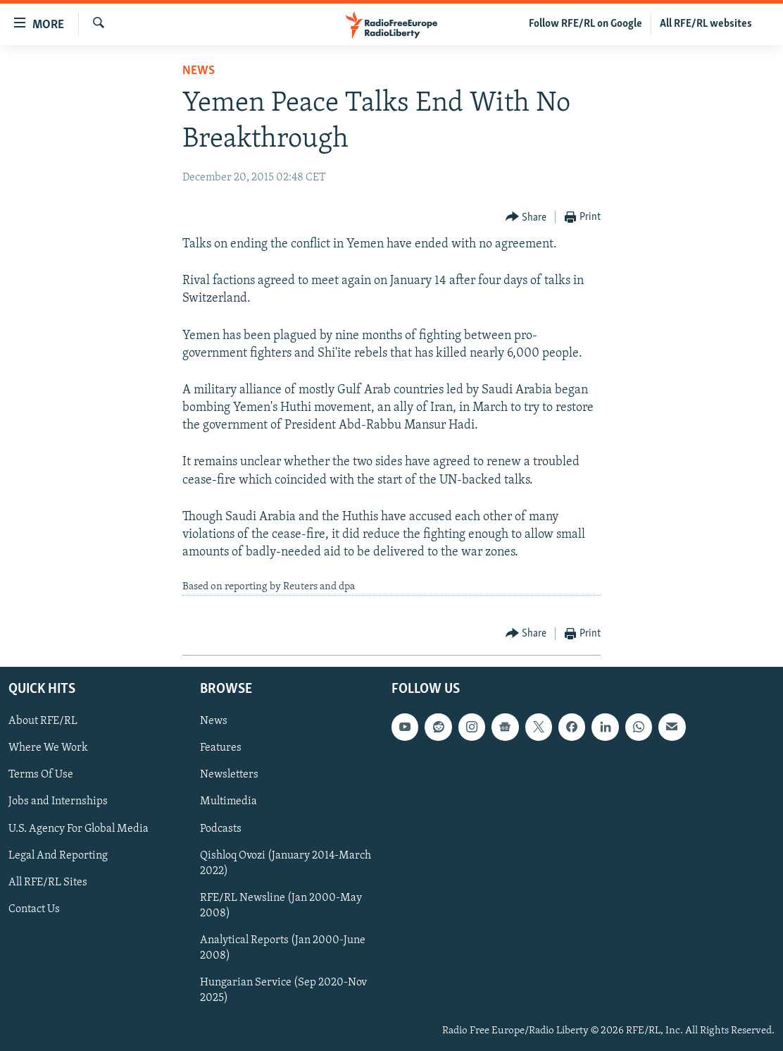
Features (221, 748)
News (198, 71)
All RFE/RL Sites (47, 882)
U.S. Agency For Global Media (78, 828)
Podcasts (221, 828)
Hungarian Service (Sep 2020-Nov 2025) (283, 990)
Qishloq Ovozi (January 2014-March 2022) (285, 863)
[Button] (526, 217)
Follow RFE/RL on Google (585, 24)
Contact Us (34, 909)
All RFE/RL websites (706, 24)
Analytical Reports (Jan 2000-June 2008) (282, 948)
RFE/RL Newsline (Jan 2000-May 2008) (281, 905)
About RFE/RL (42, 721)
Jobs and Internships (58, 801)
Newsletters (229, 774)
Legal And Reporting (58, 855)
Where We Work (48, 748)
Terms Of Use (40, 774)
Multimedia (228, 801)
